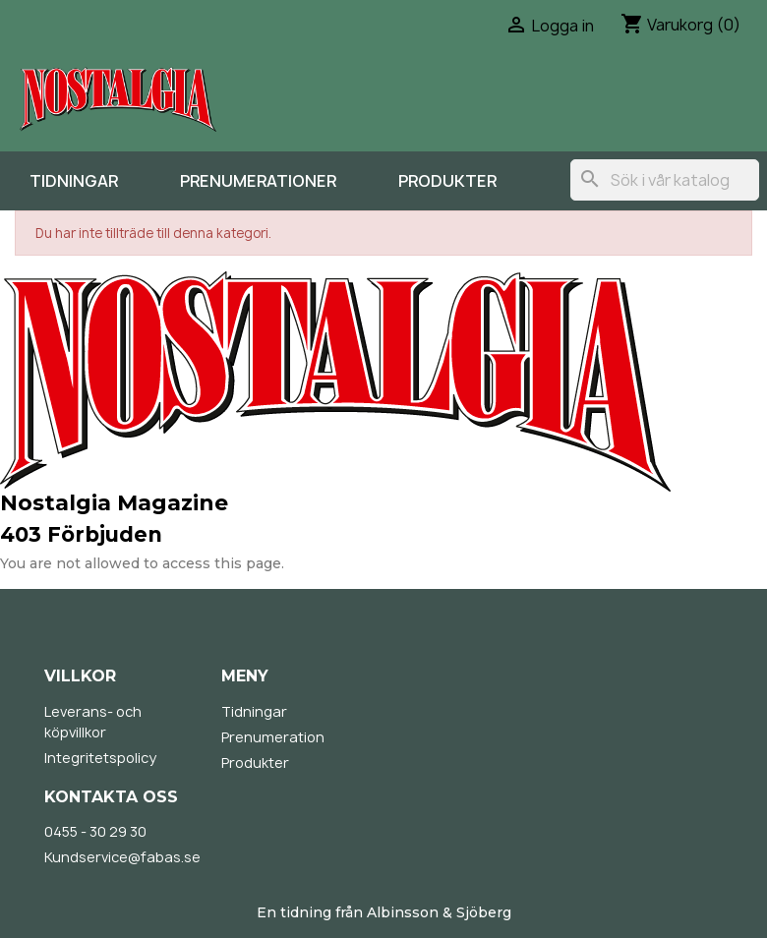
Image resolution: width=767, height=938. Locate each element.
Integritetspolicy (100, 757)
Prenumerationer (258, 181)
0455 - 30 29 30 (95, 831)
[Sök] (664, 180)
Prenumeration (272, 737)
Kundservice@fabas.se (122, 857)
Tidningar (74, 181)
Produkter (447, 181)
